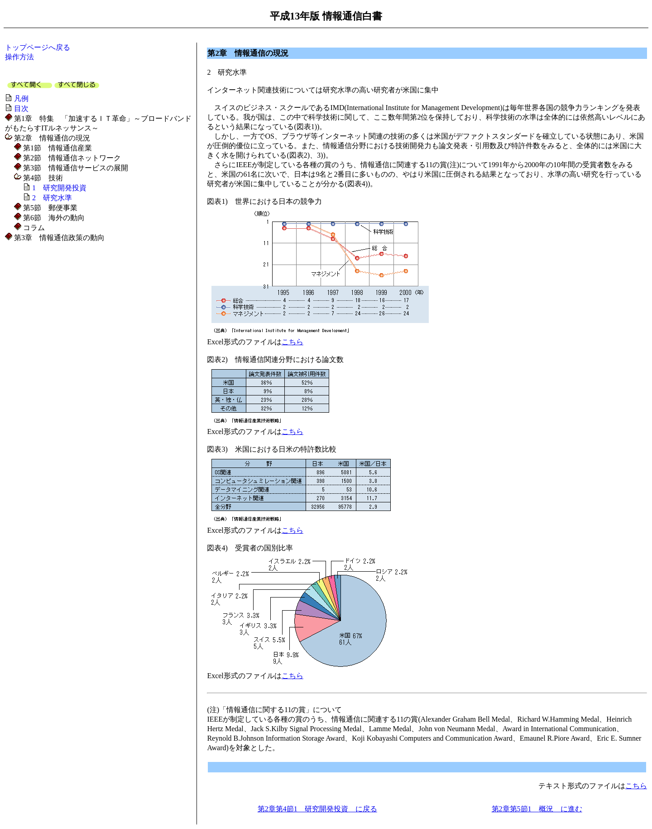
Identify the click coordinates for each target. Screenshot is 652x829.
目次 (21, 108)
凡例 (21, 98)
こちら (292, 342)
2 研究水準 (52, 198)
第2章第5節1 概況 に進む (537, 809)
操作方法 (19, 57)
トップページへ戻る (37, 47)
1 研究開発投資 (59, 188)
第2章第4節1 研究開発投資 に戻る (317, 809)
